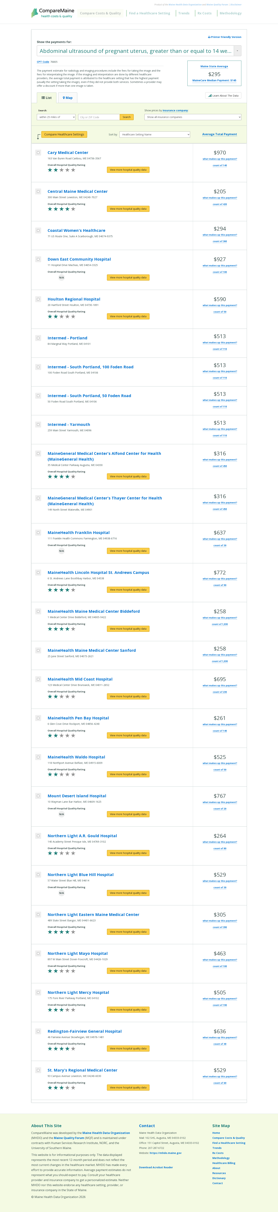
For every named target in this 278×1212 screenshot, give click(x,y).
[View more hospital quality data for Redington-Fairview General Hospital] (128, 1048)
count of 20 (219, 808)
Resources (219, 1173)
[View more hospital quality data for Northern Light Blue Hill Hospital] (128, 893)
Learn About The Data (223, 95)
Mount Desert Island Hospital (77, 795)
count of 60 (219, 1082)
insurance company (175, 110)
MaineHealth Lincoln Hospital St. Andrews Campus (98, 572)
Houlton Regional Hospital (74, 299)
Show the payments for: (54, 42)
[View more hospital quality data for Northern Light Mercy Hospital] (128, 1010)
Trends (183, 13)
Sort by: (113, 134)
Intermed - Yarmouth (69, 424)
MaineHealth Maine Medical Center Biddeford (94, 611)
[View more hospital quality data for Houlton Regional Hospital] (128, 316)
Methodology (231, 13)
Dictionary (219, 1178)
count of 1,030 (220, 624)
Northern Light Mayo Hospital (78, 953)
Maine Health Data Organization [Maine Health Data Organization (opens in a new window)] (185, 4)
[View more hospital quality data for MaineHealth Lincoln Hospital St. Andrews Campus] (128, 590)
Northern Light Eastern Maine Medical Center (93, 914)
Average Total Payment (219, 134)
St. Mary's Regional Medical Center (82, 1070)
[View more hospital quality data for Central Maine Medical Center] (128, 209)
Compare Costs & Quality (100, 13)
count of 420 (220, 204)
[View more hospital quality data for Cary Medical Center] (128, 170)
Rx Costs (204, 13)
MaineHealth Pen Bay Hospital (78, 717)
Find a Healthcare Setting (149, 13)
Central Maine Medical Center (78, 191)
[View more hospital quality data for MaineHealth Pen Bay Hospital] (128, 735)
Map (68, 97)
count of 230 (220, 691)
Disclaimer (236, 4)
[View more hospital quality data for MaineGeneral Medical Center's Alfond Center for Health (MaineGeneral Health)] (128, 476)
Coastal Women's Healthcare (76, 230)
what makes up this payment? (220, 158)
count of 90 (219, 585)
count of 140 (220, 165)
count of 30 (219, 545)
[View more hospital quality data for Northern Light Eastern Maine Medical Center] (128, 932)
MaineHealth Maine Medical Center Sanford (92, 650)
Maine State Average (214, 66)
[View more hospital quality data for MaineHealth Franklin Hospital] (128, 551)
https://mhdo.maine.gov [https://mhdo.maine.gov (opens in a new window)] (165, 1153)
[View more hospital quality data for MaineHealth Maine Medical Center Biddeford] (128, 629)
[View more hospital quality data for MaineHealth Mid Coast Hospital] (128, 696)
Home (216, 1132)
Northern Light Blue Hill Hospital (81, 874)
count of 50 (219, 311)
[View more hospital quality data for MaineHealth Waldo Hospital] (128, 774)
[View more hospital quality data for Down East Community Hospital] (128, 277)
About (216, 1168)
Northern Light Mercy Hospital (78, 992)
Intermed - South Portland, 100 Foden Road (91, 366)
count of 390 (220, 927)
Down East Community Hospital (79, 259)
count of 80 (219, 848)
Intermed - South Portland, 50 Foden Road (89, 395)
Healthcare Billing (223, 1163)
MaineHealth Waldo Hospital (76, 757)
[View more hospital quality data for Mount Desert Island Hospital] (128, 814)
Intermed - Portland (67, 337)
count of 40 (219, 1043)
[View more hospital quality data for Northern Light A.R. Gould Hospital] (128, 853)
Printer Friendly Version (224, 37)
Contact (147, 1125)
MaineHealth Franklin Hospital (79, 532)
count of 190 (220, 1005)
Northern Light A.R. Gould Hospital (82, 835)
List (47, 97)
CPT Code (43, 61)
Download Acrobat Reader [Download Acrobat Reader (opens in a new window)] (156, 1167)
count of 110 (220, 349)
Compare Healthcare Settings (64, 134)
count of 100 (220, 272)
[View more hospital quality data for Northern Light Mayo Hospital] (128, 971)
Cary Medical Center (68, 152)
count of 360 (220, 241)
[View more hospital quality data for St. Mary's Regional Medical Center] (128, 1087)
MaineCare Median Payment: (214, 80)
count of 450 (220, 466)
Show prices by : (166, 110)
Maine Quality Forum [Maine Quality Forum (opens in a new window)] (217, 4)
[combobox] (139, 50)
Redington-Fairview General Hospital (85, 1031)
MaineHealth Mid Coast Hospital (80, 679)
